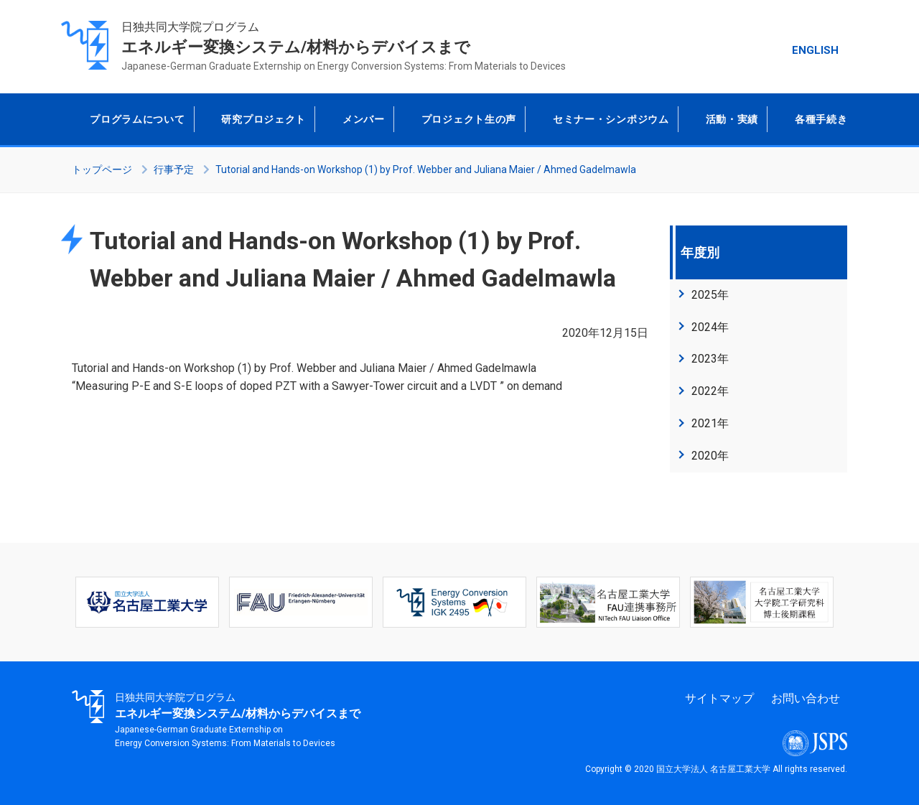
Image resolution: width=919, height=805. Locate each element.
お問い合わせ (805, 698)
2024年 (710, 327)
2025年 (710, 295)
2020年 (710, 455)
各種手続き (819, 119)
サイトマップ (719, 698)
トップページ (102, 169)
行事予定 (174, 169)
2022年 (710, 391)
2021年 (710, 423)
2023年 (710, 359)
